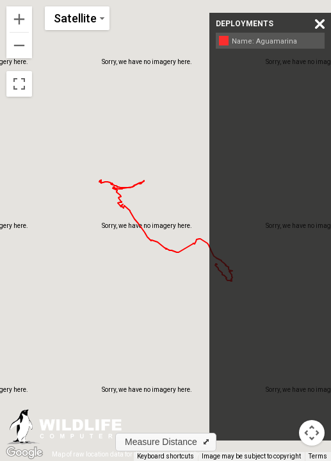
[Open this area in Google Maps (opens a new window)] (24, 452)
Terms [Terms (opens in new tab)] (318, 456)
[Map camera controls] (312, 433)
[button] (165, 442)
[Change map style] (77, 18)
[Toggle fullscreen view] (19, 84)
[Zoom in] (19, 19)
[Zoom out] (19, 45)
